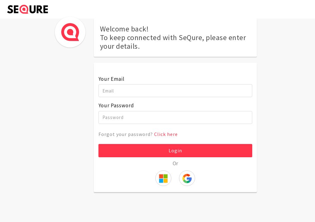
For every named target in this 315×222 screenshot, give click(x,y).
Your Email (111, 79)
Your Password (116, 105)
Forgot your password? (138, 134)
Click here (166, 134)
